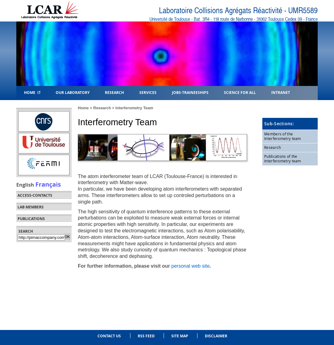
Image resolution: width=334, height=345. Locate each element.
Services (148, 92)
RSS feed (146, 336)
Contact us (109, 336)
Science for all (240, 92)
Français (48, 184)
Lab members (31, 207)
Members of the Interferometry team (282, 136)
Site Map (179, 336)
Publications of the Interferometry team (282, 159)
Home (32, 92)
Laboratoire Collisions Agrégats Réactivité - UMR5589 (238, 11)
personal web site (190, 266)
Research (102, 108)
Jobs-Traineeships (190, 92)
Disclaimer (216, 336)
